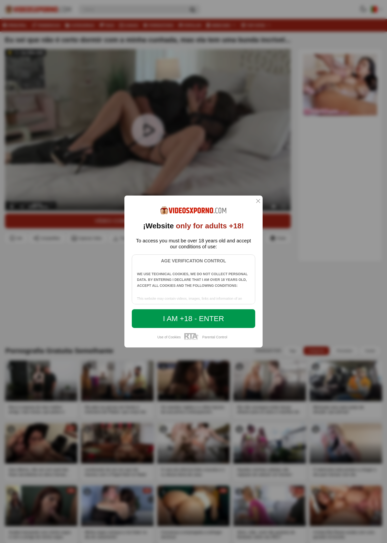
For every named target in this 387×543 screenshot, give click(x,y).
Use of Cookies (169, 337)
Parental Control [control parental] (214, 337)
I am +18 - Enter (193, 318)
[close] (258, 201)
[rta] (191, 339)
